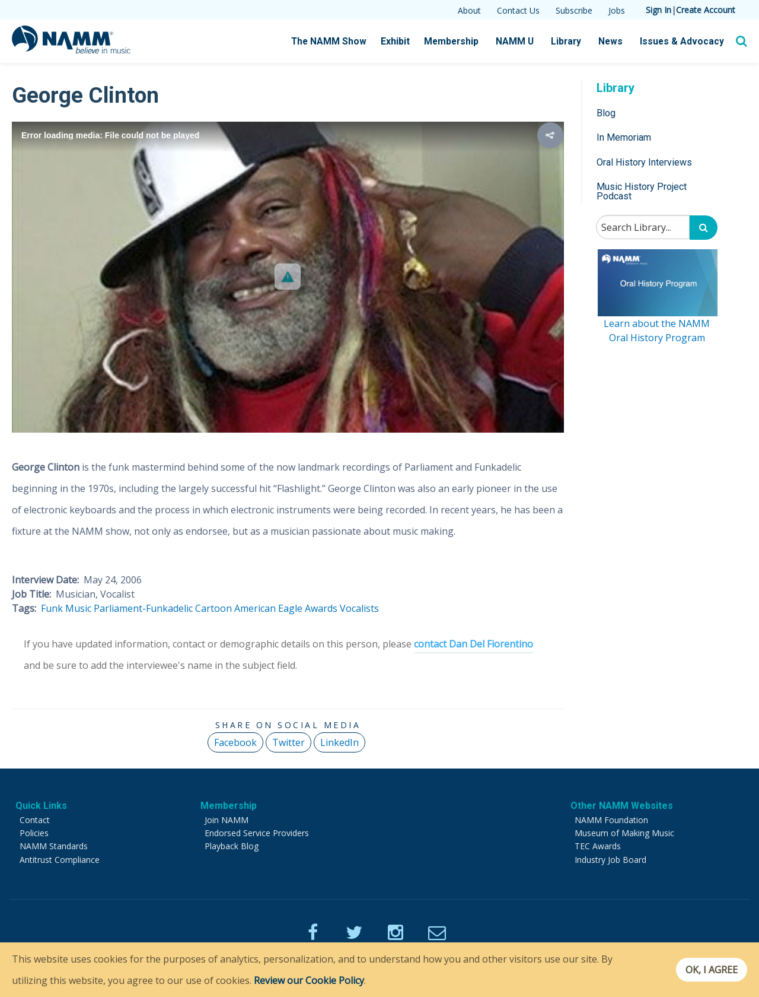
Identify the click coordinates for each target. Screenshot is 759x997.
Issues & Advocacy (684, 41)
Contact (35, 819)
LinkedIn (339, 742)
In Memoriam (624, 137)
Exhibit (404, 41)
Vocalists (359, 608)
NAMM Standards (54, 846)
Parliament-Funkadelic (143, 608)
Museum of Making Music (624, 833)
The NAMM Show (338, 41)
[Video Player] (288, 277)
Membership (459, 41)
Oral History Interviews (644, 162)
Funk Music (66, 608)
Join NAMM (226, 819)
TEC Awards (598, 846)
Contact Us (518, 10)
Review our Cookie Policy (309, 980)
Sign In (658, 9)
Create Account (705, 9)
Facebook (235, 742)
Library (571, 41)
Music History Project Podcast (642, 191)
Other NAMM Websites (621, 805)
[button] (287, 276)
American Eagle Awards (285, 608)
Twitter (288, 742)
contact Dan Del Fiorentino (473, 643)
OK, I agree (707, 970)
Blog (606, 113)
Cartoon (213, 608)
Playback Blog (232, 846)
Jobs (616, 10)
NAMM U (521, 41)
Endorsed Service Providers (257, 833)
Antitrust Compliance (60, 859)
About (469, 10)
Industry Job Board (610, 859)
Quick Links (41, 805)
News (615, 41)
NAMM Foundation (611, 819)
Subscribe (574, 10)
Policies (34, 833)
